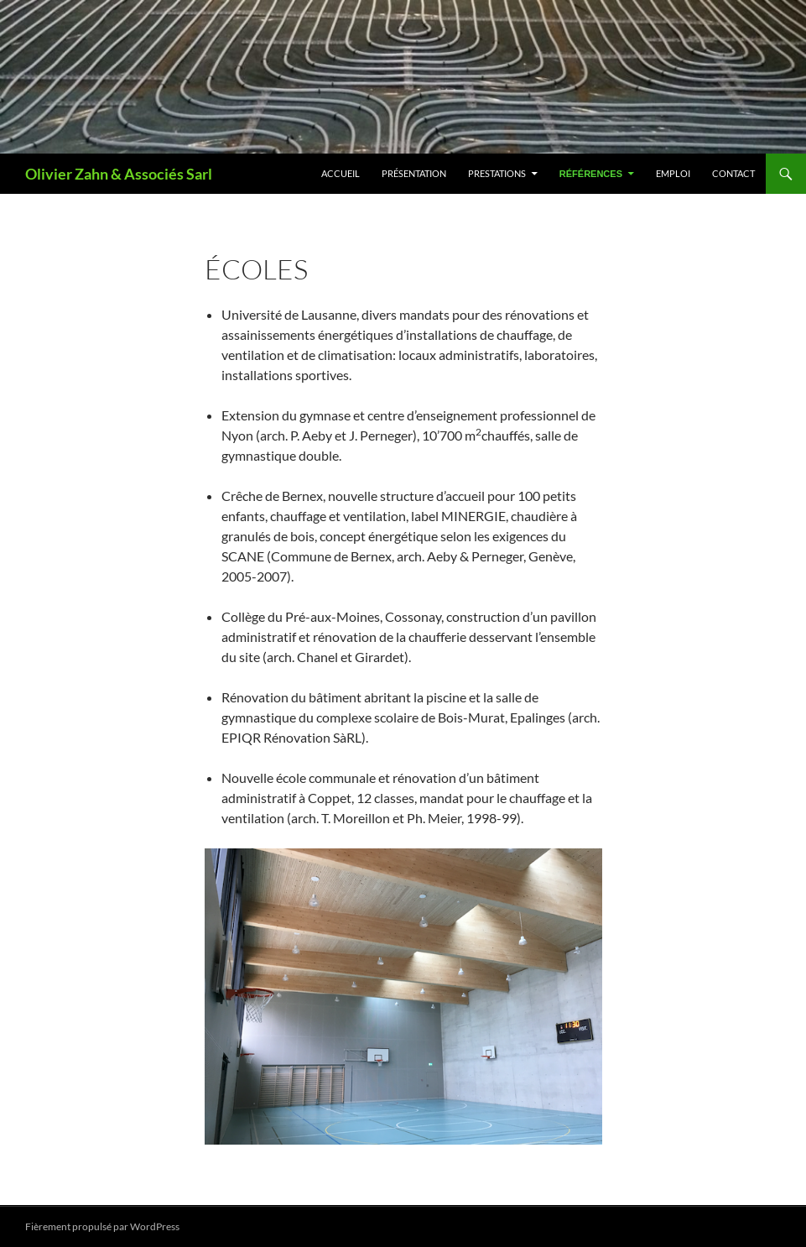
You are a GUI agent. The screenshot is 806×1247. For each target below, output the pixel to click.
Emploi (673, 173)
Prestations (497, 173)
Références (590, 174)
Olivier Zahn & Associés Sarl (118, 173)
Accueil (340, 173)
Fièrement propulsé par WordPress (102, 1226)
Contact (733, 173)
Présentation (414, 173)
